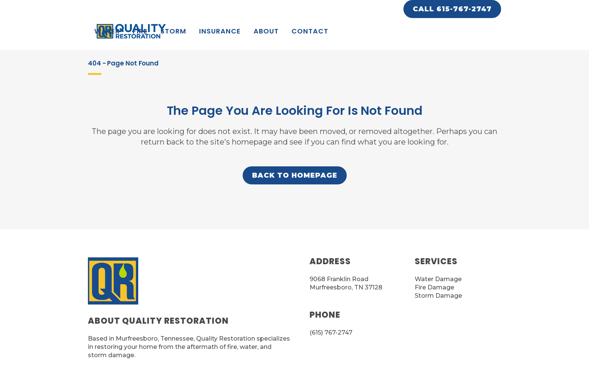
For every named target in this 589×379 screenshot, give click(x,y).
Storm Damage (438, 295)
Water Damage (438, 279)
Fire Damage (434, 287)
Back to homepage (294, 175)
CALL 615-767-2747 (452, 9)
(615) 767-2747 (331, 332)
